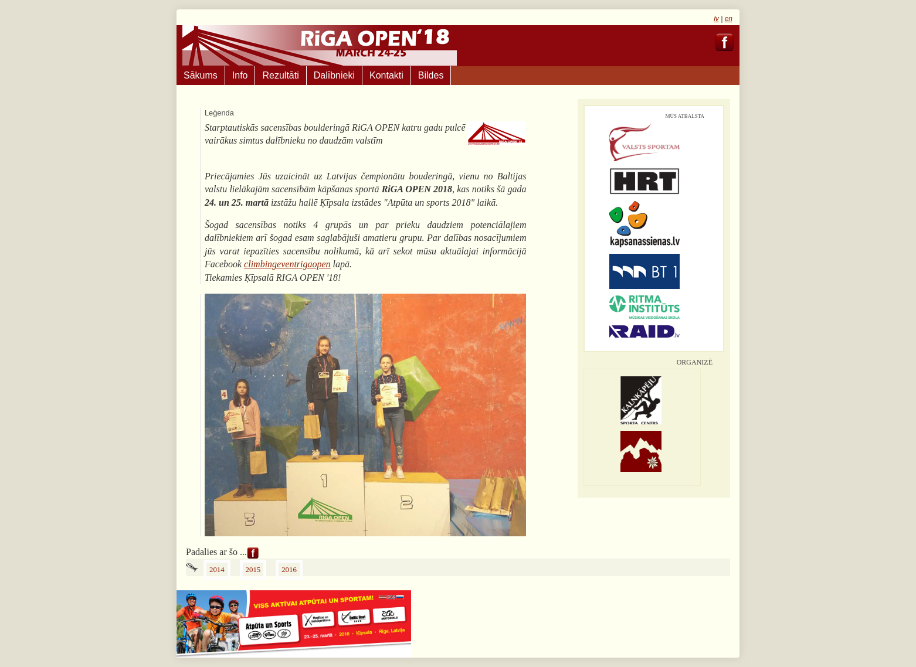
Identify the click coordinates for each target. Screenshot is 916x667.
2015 (253, 570)
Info (240, 75)
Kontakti (386, 75)
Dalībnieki (334, 75)
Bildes (431, 75)
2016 (289, 570)
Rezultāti (280, 75)
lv (716, 19)
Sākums (201, 75)
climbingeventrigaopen (287, 264)
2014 (217, 570)
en (728, 19)
